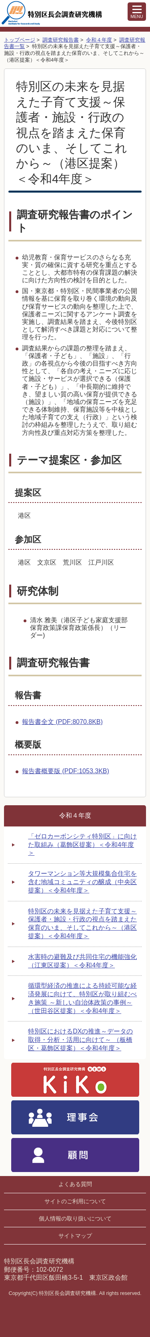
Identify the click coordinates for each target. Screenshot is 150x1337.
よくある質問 (75, 1184)
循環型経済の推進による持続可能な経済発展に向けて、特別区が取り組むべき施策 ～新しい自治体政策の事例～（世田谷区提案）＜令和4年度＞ (82, 998)
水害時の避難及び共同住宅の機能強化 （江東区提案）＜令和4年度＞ (82, 961)
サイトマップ (75, 1235)
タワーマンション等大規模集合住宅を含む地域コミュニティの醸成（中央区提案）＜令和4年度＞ (82, 882)
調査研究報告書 (60, 40)
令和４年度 (99, 40)
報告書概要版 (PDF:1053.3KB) (65, 771)
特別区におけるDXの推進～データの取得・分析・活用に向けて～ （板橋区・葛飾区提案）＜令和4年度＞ (80, 1040)
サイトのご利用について (75, 1201)
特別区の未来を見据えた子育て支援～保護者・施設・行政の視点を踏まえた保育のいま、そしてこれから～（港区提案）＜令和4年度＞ (82, 923)
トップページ (19, 40)
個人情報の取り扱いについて (75, 1218)
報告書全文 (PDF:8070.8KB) (62, 721)
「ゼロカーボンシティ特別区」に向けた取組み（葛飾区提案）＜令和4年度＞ (82, 844)
